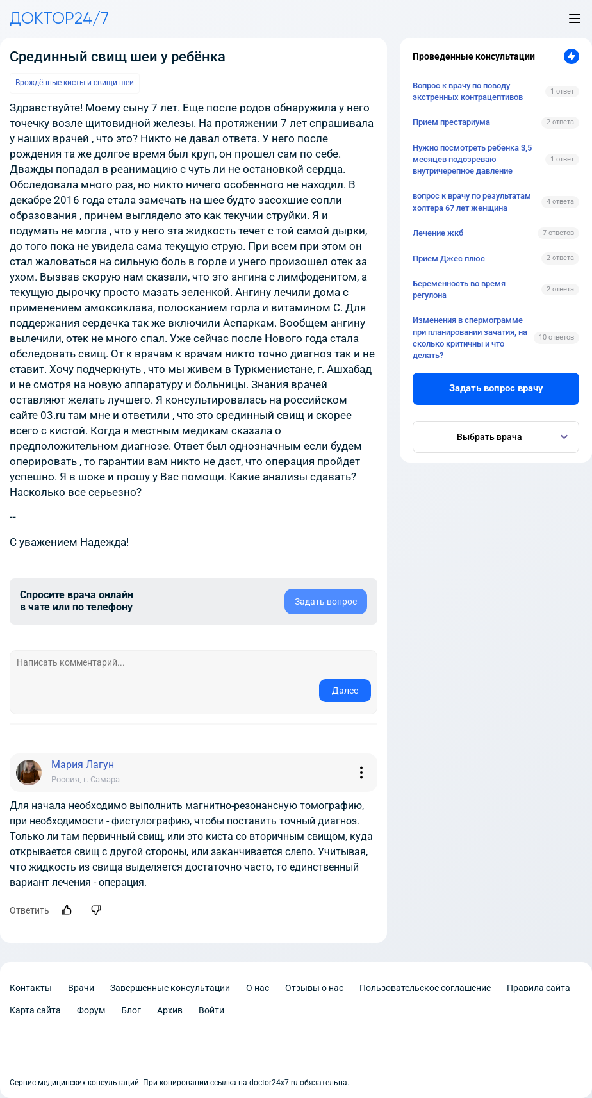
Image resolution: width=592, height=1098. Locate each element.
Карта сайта (35, 1010)
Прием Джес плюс (449, 258)
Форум (91, 1010)
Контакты (31, 988)
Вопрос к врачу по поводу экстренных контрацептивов (468, 91)
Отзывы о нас (314, 988)
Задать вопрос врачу (496, 388)
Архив (170, 1010)
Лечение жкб (438, 233)
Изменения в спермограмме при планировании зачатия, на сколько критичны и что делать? (470, 337)
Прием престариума (451, 122)
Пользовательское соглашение (425, 988)
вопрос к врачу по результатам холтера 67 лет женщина (472, 201)
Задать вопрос (326, 601)
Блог (131, 1010)
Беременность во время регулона (459, 289)
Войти (211, 1010)
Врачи (81, 988)
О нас (257, 988)
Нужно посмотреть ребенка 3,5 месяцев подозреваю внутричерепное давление (472, 159)
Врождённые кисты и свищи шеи (74, 82)
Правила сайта (538, 988)
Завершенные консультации (170, 988)
